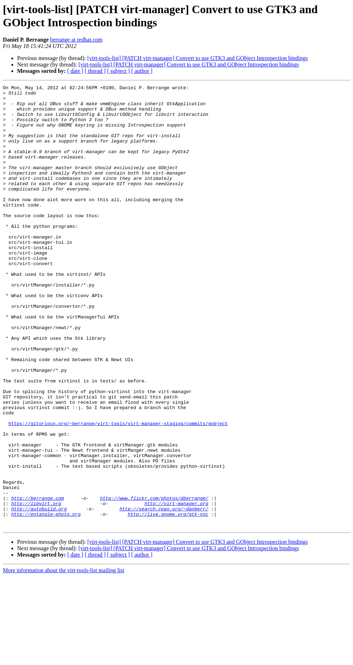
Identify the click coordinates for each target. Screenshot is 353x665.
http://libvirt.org (36, 587)
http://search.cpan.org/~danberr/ (164, 594)
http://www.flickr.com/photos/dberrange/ (154, 581)
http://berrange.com (37, 581)
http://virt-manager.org (176, 587)
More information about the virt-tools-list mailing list (63, 659)
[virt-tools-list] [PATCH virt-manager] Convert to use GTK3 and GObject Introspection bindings (197, 58)
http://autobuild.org (39, 594)
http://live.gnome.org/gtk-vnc (168, 600)
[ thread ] (95, 71)
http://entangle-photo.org (45, 600)
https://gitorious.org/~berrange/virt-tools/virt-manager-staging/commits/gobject (118, 491)
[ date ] (75, 71)
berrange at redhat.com (76, 40)
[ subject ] (118, 71)
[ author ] (142, 71)
